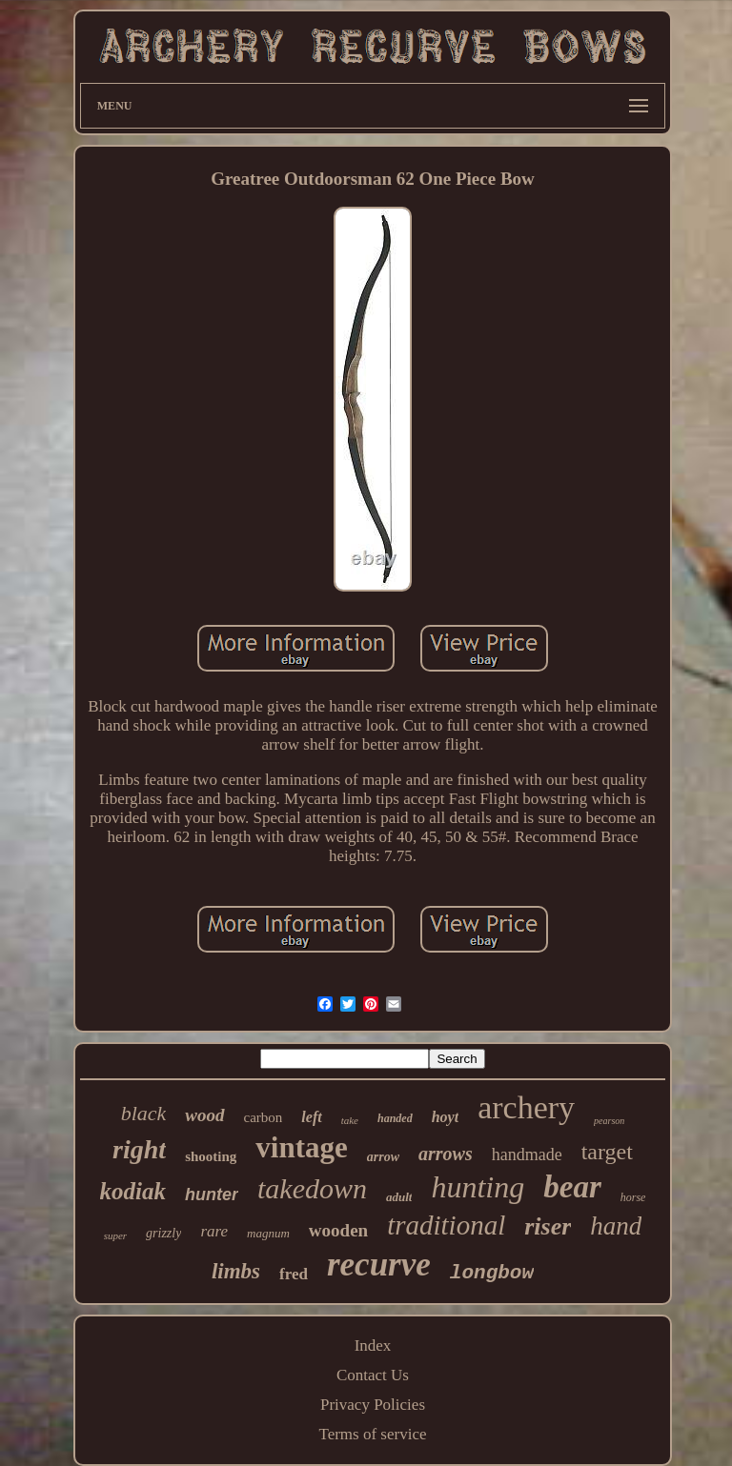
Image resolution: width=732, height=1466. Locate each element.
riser (547, 1226)
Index (373, 1345)
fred (293, 1274)
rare (214, 1231)
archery (526, 1107)
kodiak (133, 1191)
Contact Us (372, 1375)
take (349, 1120)
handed (395, 1118)
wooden (338, 1230)
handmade (527, 1154)
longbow (492, 1273)
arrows (445, 1153)
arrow (383, 1157)
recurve (379, 1264)
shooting (210, 1156)
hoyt (445, 1117)
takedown (312, 1188)
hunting (477, 1187)
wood (204, 1115)
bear (572, 1187)
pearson (609, 1120)
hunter (211, 1194)
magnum (268, 1233)
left (311, 1117)
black (144, 1113)
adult (399, 1197)
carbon (263, 1117)
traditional (446, 1225)
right (139, 1149)
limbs (236, 1271)
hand (615, 1226)
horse (633, 1197)
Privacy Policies (372, 1405)
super (115, 1235)
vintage (301, 1147)
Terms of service (372, 1434)
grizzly (163, 1233)
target (607, 1151)
